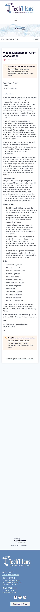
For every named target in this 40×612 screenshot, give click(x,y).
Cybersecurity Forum (14, 90)
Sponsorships (17, 168)
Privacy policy (15, 545)
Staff (20, 177)
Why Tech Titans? (15, 29)
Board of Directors (15, 172)
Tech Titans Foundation (13, 155)
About (14, 159)
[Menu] (15, 19)
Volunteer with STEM (16, 150)
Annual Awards (11, 99)
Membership (12, 24)
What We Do (17, 164)
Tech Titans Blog (16, 181)
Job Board (18, 131)
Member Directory (15, 46)
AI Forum (19, 86)
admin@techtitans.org (10, 575)
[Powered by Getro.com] (20, 540)
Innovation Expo (16, 68)
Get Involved (17, 95)
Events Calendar (16, 59)
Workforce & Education (12, 126)
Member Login (17, 51)
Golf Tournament (16, 73)
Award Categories (15, 108)
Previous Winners (16, 117)
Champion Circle (16, 42)
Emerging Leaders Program (15, 136)
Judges (19, 112)
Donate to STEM (17, 146)
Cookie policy (23, 545)
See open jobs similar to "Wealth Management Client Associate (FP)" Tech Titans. (20, 239)
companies (10, 205)
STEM (20, 142)
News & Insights (16, 186)
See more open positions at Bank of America (20, 524)
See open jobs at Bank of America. (18, 234)
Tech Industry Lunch (15, 64)
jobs (2, 205)
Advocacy (18, 81)
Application (18, 37)
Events (14, 55)
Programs (13, 77)
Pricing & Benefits (15, 33)
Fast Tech (18, 121)
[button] (20, 604)
